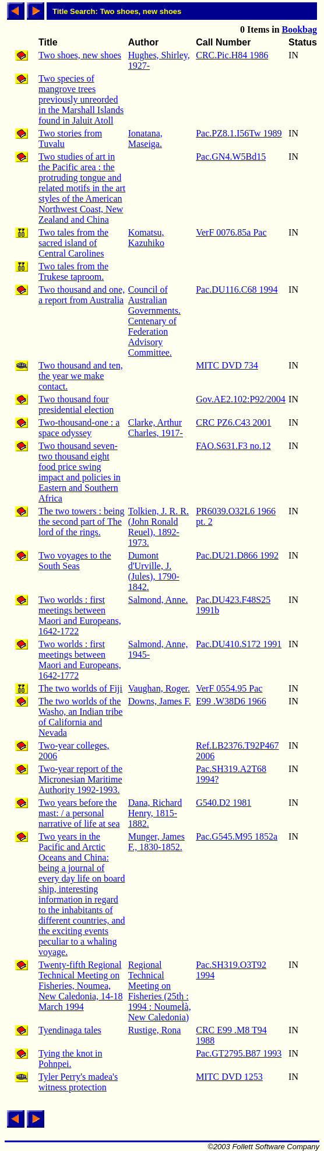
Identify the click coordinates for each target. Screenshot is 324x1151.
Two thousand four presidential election (76, 404)
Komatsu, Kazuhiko (146, 237)
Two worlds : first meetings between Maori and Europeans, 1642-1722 (79, 615)
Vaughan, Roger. (159, 688)
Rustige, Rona (154, 1030)
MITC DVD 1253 (229, 1077)
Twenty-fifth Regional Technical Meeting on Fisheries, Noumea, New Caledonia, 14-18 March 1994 (80, 986)
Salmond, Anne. (158, 600)
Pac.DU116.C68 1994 (236, 289)
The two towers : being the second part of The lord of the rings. (81, 521)
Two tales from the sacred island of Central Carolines (73, 242)
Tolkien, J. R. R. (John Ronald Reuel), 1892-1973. (158, 527)
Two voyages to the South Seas (74, 560)
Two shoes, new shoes (79, 55)
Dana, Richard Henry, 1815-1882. (155, 813)
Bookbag (299, 29)
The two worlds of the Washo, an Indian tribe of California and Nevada (80, 717)
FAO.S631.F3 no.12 (233, 446)
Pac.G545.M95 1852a (236, 836)
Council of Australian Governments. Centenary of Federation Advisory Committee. (154, 321)
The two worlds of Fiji (80, 688)
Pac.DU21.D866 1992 (237, 555)
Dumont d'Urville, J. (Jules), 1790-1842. (153, 571)
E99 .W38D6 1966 (231, 701)
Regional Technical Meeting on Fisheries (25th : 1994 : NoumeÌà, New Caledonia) (159, 991)
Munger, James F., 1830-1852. (156, 841)
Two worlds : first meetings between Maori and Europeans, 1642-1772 (79, 659)
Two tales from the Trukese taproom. (73, 271)
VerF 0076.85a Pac (231, 232)
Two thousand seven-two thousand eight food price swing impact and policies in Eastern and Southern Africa (79, 472)
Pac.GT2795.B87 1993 (238, 1053)
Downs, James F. (159, 701)
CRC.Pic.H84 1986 (232, 55)
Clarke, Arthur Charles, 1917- (155, 427)
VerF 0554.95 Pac (229, 688)
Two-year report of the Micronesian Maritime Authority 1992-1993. (80, 779)
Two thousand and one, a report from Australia (81, 295)
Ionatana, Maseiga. (145, 138)
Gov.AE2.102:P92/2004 (241, 399)
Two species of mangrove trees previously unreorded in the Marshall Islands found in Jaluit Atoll (81, 99)
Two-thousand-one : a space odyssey (78, 427)
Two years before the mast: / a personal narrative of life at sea (78, 813)
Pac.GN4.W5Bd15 (231, 157)
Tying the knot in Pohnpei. (70, 1058)
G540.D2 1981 (223, 803)
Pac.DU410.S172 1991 (238, 644)
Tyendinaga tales (69, 1030)
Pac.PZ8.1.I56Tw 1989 (238, 133)
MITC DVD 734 (227, 365)
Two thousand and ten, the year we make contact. (80, 375)
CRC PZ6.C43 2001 (233, 422)
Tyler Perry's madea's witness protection (78, 1082)
